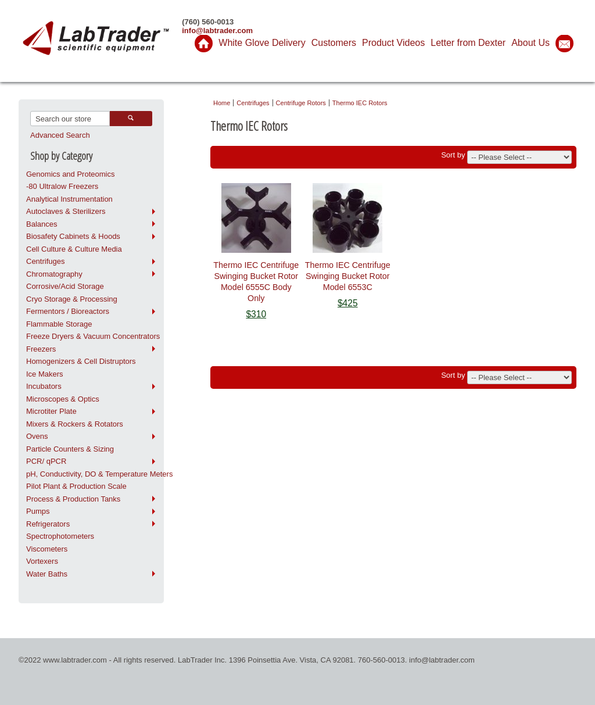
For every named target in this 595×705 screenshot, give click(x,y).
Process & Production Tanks (73, 499)
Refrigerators (48, 524)
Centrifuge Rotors (301, 102)
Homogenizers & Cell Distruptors (81, 361)
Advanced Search (60, 135)
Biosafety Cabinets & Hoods (73, 236)
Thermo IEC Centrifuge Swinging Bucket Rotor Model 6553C (347, 276)
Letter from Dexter (468, 43)
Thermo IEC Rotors (360, 102)
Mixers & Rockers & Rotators (74, 424)
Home (221, 102)
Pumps (37, 511)
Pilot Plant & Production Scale (76, 486)
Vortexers (42, 561)
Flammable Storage (59, 324)
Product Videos (393, 43)
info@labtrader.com (217, 30)
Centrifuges (45, 261)
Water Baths (46, 574)
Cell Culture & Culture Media (74, 249)
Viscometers (46, 549)
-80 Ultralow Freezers (62, 186)
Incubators (44, 386)
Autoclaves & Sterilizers (66, 211)
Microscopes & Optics (62, 399)
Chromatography (54, 274)
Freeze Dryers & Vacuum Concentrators (93, 336)
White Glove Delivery (261, 43)
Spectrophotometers (60, 536)
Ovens (37, 436)
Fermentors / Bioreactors (67, 311)
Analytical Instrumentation (69, 199)
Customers (333, 43)
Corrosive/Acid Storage (65, 286)
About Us (530, 43)
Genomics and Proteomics (70, 174)
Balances (41, 224)
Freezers (41, 349)
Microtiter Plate (51, 411)
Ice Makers (44, 374)
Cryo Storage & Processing (71, 299)
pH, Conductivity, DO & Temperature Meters (95, 474)
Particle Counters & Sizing (70, 449)
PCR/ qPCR (46, 461)
